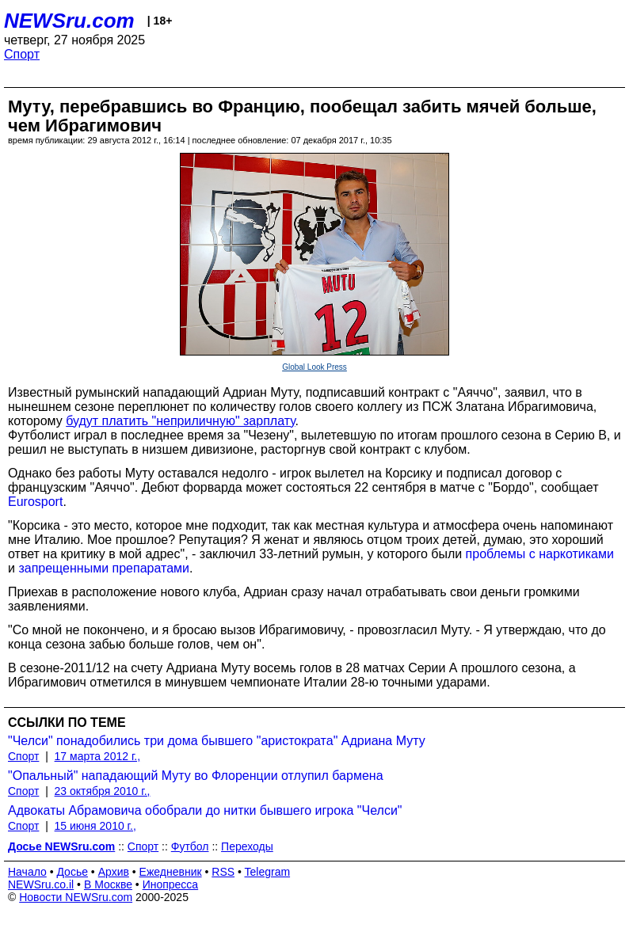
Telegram (268, 871)
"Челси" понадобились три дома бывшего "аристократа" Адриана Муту (216, 740)
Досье (72, 871)
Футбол (190, 846)
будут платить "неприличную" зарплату (180, 421)
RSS (223, 871)
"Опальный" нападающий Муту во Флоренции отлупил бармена (195, 775)
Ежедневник (170, 871)
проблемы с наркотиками (540, 554)
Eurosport (35, 501)
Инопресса (171, 884)
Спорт (22, 54)
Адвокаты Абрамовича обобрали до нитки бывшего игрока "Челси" (205, 810)
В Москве (108, 884)
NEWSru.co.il (41, 884)
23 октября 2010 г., (103, 791)
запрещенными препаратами (103, 568)
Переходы (247, 846)
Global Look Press (314, 367)
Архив (113, 871)
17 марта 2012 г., (98, 756)
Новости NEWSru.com (75, 897)
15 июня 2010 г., (95, 826)
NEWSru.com (69, 20)
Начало (27, 871)
